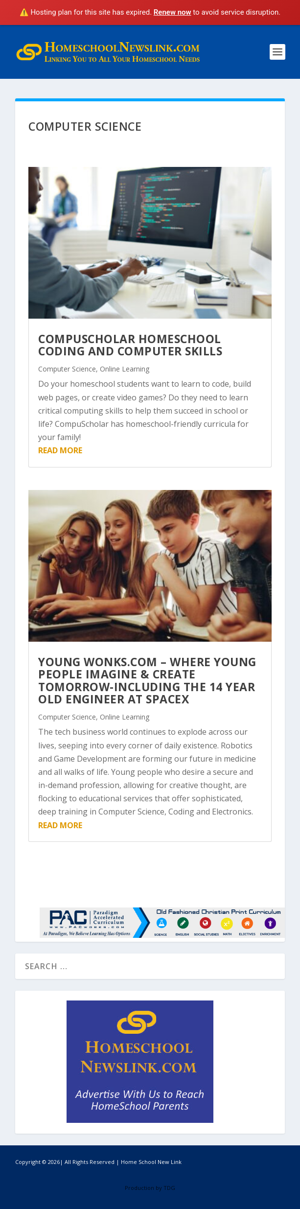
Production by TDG (150, 1187)
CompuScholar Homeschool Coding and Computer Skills (130, 345)
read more (60, 450)
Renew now (172, 12)
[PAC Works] (162, 935)
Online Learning (124, 368)
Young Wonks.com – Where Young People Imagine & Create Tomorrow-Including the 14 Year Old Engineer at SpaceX (147, 680)
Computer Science (67, 368)
